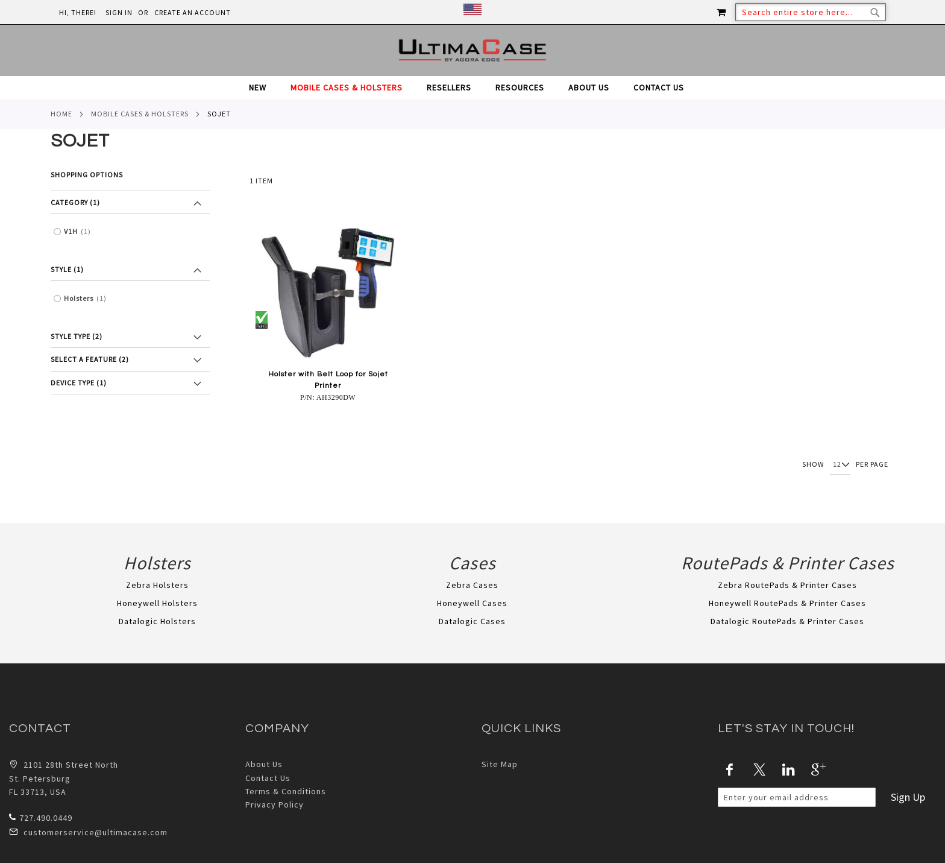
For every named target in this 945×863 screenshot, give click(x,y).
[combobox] (810, 12)
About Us (264, 764)
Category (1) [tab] (75, 202)
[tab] (472, 88)
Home (61, 113)
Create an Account (192, 12)
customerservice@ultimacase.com (88, 831)
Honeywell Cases (472, 603)
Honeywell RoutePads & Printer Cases (787, 603)
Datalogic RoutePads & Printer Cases (787, 621)
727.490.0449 (40, 817)
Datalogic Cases (472, 621)
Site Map (500, 764)
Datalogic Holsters (157, 621)
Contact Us (267, 778)
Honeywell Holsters (157, 603)
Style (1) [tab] (67, 269)
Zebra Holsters (157, 585)
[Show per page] (840, 465)
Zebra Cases (472, 585)
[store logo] (472, 50)
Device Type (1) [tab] (79, 382)
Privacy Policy (274, 804)
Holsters (88, 298)
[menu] (472, 88)
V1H (80, 231)
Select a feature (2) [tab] (90, 359)
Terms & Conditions (285, 791)
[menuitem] (263, 88)
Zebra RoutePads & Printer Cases (787, 585)
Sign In (119, 12)
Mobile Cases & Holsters (140, 113)
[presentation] (809, 831)
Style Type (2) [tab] (76, 336)
